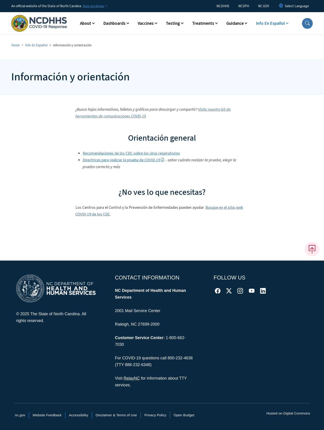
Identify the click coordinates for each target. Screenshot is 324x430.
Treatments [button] (203, 23)
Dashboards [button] (114, 23)
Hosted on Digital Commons (288, 413)
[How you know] (95, 6)
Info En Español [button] (270, 23)
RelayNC (132, 378)
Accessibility (78, 415)
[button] (307, 23)
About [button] (85, 23)
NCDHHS (222, 6)
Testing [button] (173, 23)
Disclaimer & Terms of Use (116, 415)
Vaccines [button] (146, 23)
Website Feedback (47, 415)
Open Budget (184, 415)
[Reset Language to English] (281, 6)
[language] (297, 6)
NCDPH (243, 6)
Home (15, 45)
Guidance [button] (235, 23)
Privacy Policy (155, 415)
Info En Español (36, 45)
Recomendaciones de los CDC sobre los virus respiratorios (131, 153)
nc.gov (20, 415)
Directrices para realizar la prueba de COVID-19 (123, 160)
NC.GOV (263, 6)
